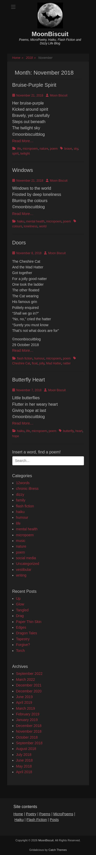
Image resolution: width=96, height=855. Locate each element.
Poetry (31, 814)
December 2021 (29, 685)
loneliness (30, 226)
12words (23, 483)
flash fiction (25, 358)
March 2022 (25, 679)
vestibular (23, 570)
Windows (22, 170)
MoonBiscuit (50, 33)
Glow (20, 604)
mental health (35, 221)
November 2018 (29, 731)
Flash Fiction (37, 820)
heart (78, 431)
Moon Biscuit (59, 95)
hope (15, 436)
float (35, 363)
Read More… (23, 141)
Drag (20, 616)
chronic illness (27, 488)
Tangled (22, 610)
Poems (44, 814)
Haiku (19, 820)
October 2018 (27, 737)
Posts (54, 820)
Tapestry (23, 639)
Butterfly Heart (28, 379)
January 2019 (27, 720)
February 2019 (27, 714)
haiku (21, 221)
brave (68, 148)
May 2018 (24, 766)
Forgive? (23, 645)
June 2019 (24, 697)
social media (26, 558)
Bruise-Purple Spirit (34, 85)
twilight (25, 153)
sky (76, 148)
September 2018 (29, 743)
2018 (31, 57)
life (19, 148)
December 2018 (29, 726)
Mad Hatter (53, 363)
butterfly (68, 431)
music (21, 541)
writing (21, 575)
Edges (21, 627)
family (21, 500)
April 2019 (24, 702)
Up (18, 598)
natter (67, 363)
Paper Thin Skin (28, 622)
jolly (42, 363)
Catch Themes (57, 849)
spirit (15, 153)
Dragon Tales (26, 633)
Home (18, 57)
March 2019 (25, 708)
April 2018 (24, 772)
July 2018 (23, 755)
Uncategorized (27, 564)
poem (54, 148)
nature (44, 148)
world (43, 226)
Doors (19, 242)
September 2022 (29, 674)
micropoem (30, 148)
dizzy (20, 494)
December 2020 (29, 691)
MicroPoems (63, 814)
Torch (20, 651)
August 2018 (26, 749)
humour (39, 358)
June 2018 (24, 760)
